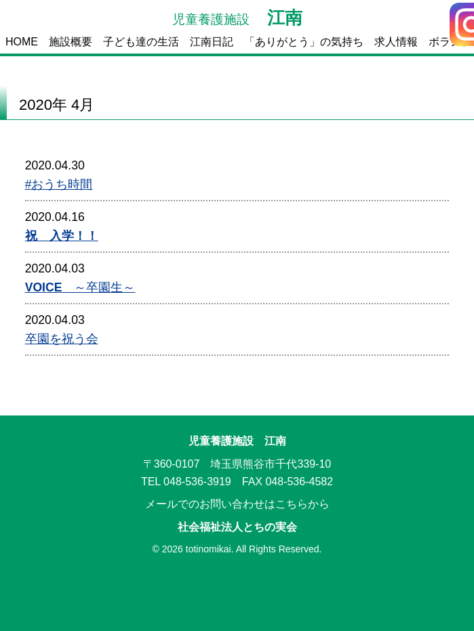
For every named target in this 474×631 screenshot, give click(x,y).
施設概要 (70, 41)
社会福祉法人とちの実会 (237, 527)
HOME (21, 41)
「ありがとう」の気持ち (303, 41)
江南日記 (211, 41)
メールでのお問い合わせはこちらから (237, 504)
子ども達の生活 (141, 41)
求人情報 (396, 41)
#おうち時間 (59, 184)
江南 (237, 17)
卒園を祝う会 (61, 339)
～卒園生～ (80, 287)
